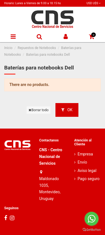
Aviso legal (87, 170)
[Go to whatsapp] (92, 219)
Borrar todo (38, 110)
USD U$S (94, 3)
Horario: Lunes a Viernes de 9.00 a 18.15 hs (32, 3)
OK (67, 110)
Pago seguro (89, 178)
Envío (82, 162)
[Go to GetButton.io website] (92, 229)
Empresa (85, 154)
